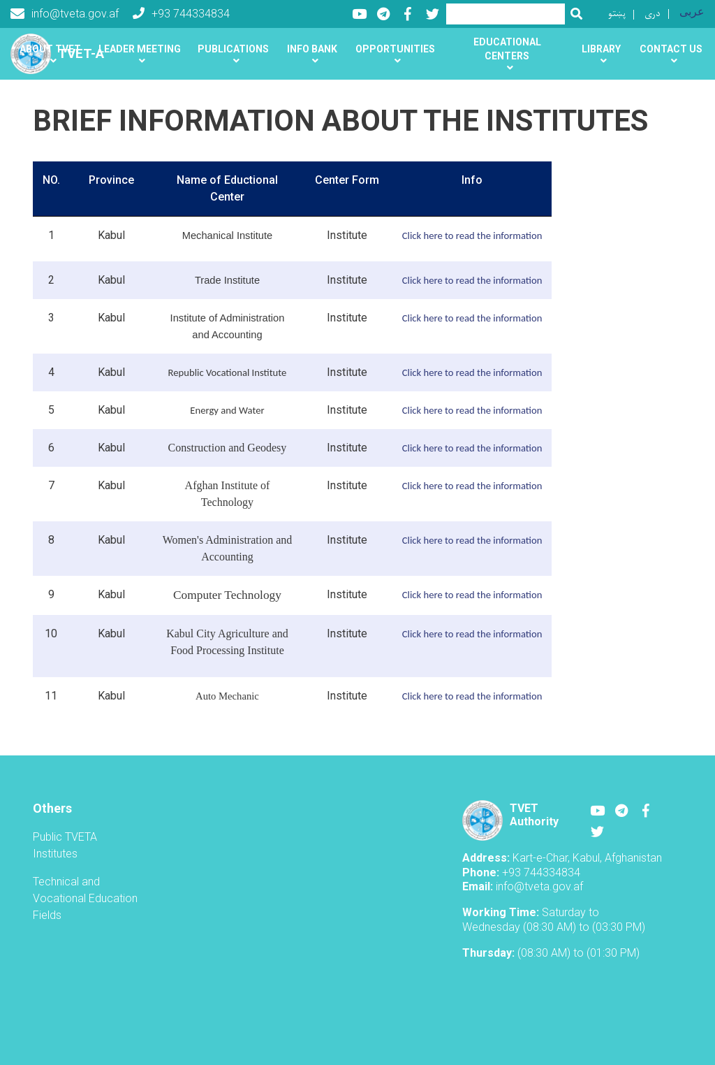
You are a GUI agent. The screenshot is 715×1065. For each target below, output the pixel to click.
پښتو (617, 13)
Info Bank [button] (312, 49)
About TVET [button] (50, 49)
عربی (692, 11)
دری (652, 13)
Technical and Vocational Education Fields (85, 898)
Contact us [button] (671, 49)
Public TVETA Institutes (65, 845)
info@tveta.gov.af (64, 14)
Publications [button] (233, 49)
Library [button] (601, 49)
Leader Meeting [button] (139, 49)
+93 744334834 (181, 13)
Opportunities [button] (395, 49)
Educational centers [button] (507, 48)
